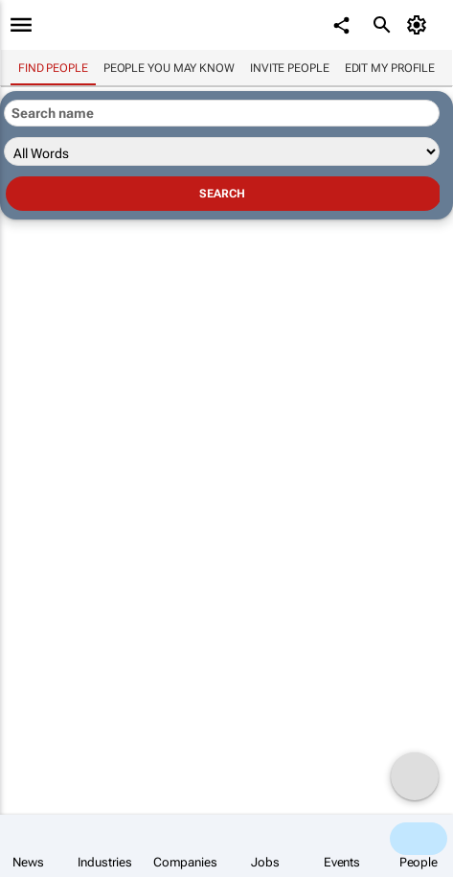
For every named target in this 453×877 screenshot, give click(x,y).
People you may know (169, 68)
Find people (53, 68)
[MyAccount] (420, 25)
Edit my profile (390, 68)
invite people (289, 68)
